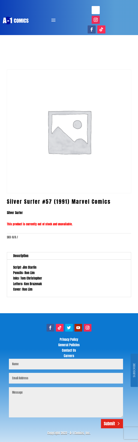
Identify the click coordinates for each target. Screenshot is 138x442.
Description (20, 255)
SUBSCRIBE (134, 370)
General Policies (69, 344)
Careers (69, 355)
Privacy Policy (69, 339)
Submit (109, 423)
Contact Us (69, 350)
